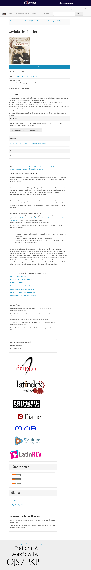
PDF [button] (39, 67)
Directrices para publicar (18, 276)
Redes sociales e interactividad (20, 286)
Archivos (19, 21)
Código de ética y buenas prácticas (21, 279)
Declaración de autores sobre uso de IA (22, 292)
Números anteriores (22, 14)
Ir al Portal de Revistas (67, 3)
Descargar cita (35, 130)
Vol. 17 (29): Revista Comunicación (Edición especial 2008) (43, 21)
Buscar (79, 13)
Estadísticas (46, 14)
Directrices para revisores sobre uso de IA (23, 296)
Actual (11, 14)
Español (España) (17, 505)
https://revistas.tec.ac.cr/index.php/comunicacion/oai (36, 544)
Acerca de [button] (36, 14)
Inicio (12, 21)
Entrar (87, 9)
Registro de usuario (76, 9)
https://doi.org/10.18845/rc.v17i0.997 (25, 76)
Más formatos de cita (19, 130)
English (14, 500)
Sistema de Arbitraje (16, 283)
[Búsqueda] (64, 14)
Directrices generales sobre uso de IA (22, 289)
